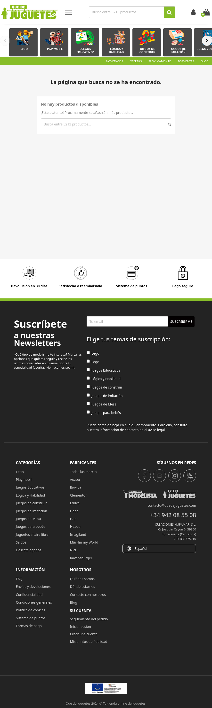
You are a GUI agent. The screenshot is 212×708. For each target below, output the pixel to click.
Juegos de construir (104, 387)
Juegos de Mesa (101, 404)
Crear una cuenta (83, 634)
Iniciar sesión (80, 626)
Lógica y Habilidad (104, 378)
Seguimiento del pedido (89, 619)
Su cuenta (80, 610)
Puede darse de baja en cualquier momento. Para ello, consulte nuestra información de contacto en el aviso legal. (137, 427)
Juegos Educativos (103, 370)
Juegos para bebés (104, 412)
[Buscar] (127, 12)
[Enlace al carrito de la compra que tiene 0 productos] (206, 12)
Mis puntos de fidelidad (88, 641)
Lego (93, 353)
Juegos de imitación (105, 395)
